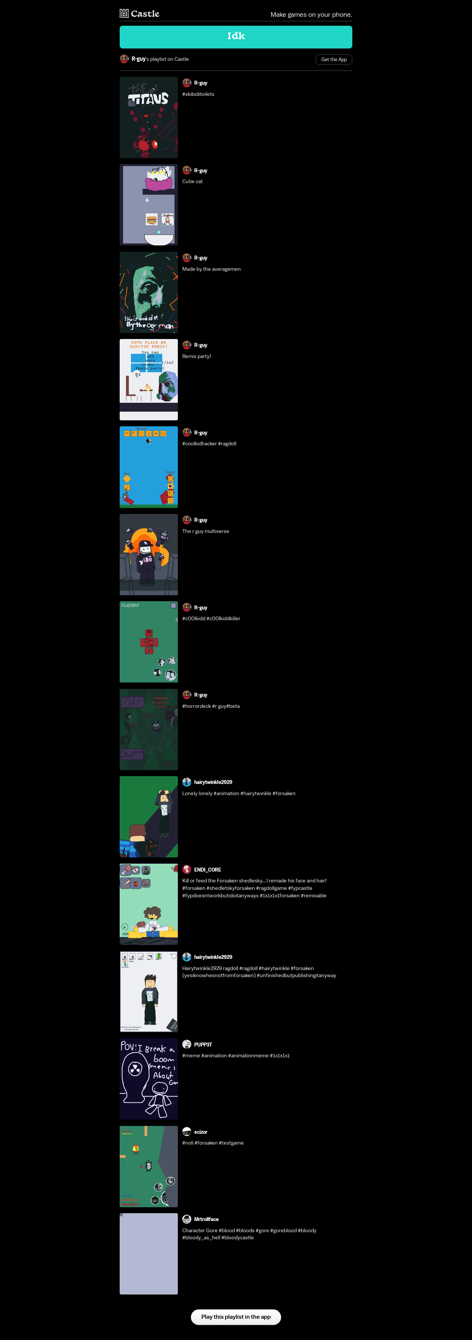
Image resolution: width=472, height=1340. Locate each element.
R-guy (138, 59)
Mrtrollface (206, 1219)
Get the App (334, 59)
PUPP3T (203, 1044)
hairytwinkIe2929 (213, 782)
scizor (200, 1132)
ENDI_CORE (207, 869)
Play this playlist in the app (236, 1317)
